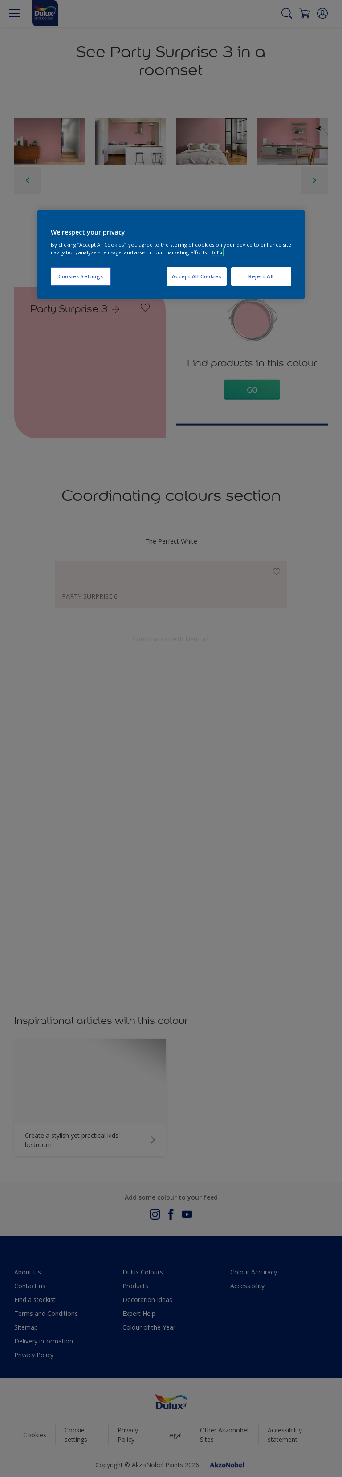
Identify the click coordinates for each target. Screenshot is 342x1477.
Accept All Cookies (196, 276)
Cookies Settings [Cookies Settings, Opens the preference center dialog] (80, 276)
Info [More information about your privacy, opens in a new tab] (217, 252)
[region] (171, 254)
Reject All (261, 276)
